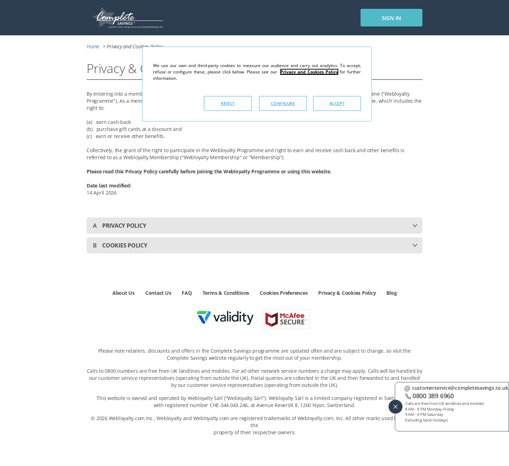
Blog (391, 292)
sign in (391, 18)
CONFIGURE (283, 103)
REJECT (227, 103)
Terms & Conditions (226, 292)
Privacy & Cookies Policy (347, 292)
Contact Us (158, 292)
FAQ (187, 292)
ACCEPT (337, 103)
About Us (123, 292)
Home (94, 46)
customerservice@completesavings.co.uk (460, 387)
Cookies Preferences (284, 292)
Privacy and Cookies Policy (309, 72)
